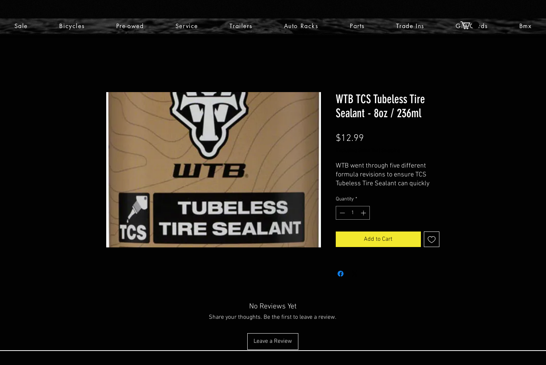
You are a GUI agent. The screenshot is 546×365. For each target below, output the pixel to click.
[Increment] (364, 212)
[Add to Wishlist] (431, 239)
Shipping (390, 151)
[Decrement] (341, 212)
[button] (469, 25)
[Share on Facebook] (340, 273)
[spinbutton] (352, 212)
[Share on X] (354, 273)
